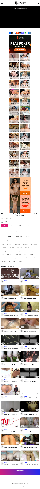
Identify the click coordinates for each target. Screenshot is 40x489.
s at (3, 254)
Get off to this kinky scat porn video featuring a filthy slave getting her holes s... (11, 315)
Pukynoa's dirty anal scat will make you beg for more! (31, 315)
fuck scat (32, 254)
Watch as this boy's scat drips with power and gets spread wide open (31, 397)
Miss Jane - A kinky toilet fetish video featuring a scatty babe (31, 414)
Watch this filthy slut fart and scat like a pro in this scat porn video (11, 298)
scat (3, 244)
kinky (14, 261)
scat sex (9, 244)
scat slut (13, 251)
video (20, 261)
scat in (26, 251)
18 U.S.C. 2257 (32, 480)
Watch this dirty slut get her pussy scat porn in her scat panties (31, 464)
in (9, 261)
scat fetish (34, 244)
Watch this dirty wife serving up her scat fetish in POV (31, 381)
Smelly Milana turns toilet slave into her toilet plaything (31, 282)
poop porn (19, 247)
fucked (3, 261)
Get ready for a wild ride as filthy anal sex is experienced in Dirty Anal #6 (11, 464)
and (34, 257)
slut (20, 257)
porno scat (17, 244)
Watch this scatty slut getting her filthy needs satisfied (11, 282)
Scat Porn (27, 236)
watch (3, 257)
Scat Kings (23, 231)
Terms (18, 480)
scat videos (16, 240)
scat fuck (34, 251)
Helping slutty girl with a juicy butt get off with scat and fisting (11, 364)
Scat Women (19, 236)
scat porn (8, 240)
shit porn (12, 247)
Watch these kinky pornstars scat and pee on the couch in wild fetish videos (11, 447)
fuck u (25, 254)
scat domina (18, 254)
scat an (20, 251)
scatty (14, 257)
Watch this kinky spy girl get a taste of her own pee (11, 431)
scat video (25, 244)
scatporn (24, 240)
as (8, 257)
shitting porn (5, 251)
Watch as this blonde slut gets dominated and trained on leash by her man (31, 298)
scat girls (4, 247)
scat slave (32, 240)
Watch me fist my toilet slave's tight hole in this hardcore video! (31, 348)
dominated (26, 257)
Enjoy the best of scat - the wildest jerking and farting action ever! (11, 331)
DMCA (24, 480)
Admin (5, 280)
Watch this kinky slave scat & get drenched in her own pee (11, 348)
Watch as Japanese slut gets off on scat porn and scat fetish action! (11, 397)
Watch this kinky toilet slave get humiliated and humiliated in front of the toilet (31, 447)
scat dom (9, 254)
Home (5, 480)
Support (12, 480)
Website (11, 266)
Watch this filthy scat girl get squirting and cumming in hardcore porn (31, 331)
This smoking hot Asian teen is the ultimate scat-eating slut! (11, 414)
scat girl (27, 247)
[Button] (4, 225)
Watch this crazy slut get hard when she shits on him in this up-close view (31, 364)
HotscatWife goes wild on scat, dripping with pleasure (31, 431)
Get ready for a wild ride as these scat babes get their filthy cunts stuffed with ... (11, 381)
